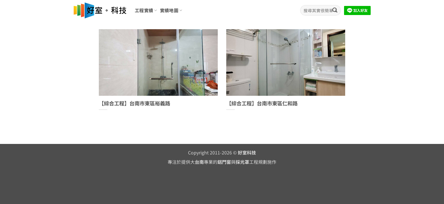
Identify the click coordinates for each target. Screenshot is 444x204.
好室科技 (247, 152)
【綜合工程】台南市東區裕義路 (134, 103)
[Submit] (335, 10)
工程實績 (146, 10)
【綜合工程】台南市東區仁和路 (262, 103)
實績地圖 (171, 10)
